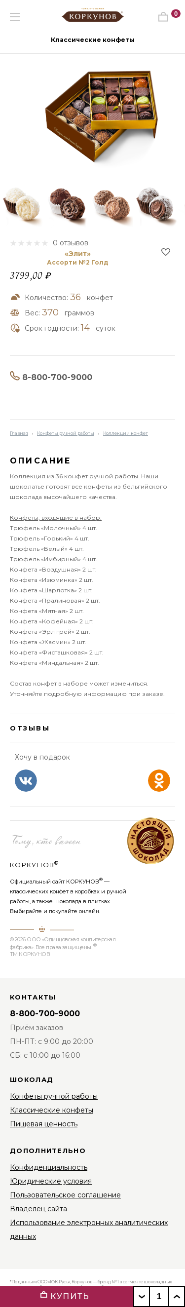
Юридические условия (51, 1181)
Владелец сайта (38, 1208)
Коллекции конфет (125, 433)
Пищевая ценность (43, 1123)
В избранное (165, 252)
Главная (19, 433)
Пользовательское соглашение (65, 1195)
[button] (37, 39)
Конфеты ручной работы (65, 433)
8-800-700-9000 (57, 377)
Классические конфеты (93, 39)
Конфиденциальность (48, 1167)
